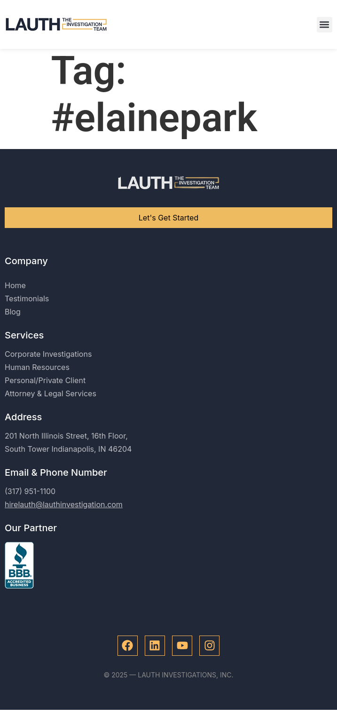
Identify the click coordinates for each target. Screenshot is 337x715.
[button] (324, 24)
